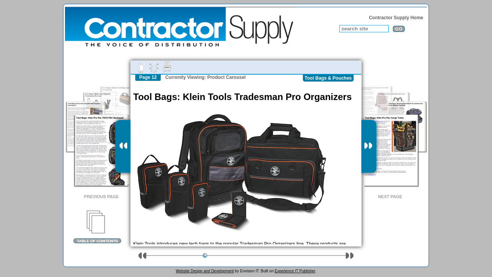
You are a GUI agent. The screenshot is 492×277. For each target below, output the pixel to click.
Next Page (390, 196)
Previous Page (101, 196)
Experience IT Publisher (294, 271)
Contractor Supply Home (396, 17)
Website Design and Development (205, 271)
